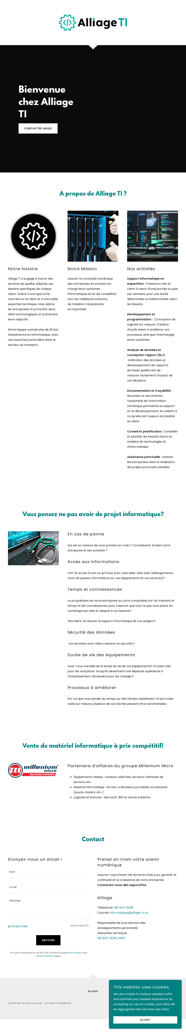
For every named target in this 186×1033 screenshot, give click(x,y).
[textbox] (48, 872)
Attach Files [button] (19, 926)
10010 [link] (121, 938)
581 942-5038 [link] (123, 907)
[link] (93, 22)
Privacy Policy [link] (74, 952)
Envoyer (48, 940)
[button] (9, 926)
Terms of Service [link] (45, 955)
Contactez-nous (38, 128)
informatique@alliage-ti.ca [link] (129, 913)
